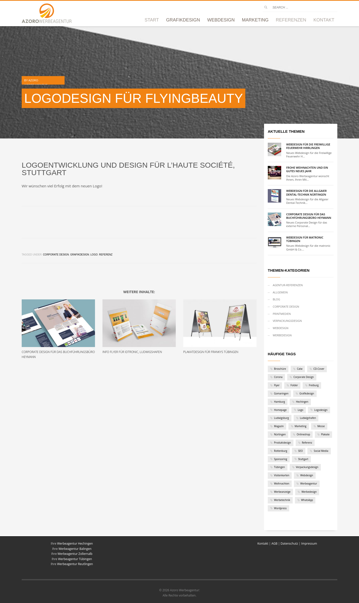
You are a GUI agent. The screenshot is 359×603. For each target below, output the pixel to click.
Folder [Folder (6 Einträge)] (294, 385)
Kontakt (263, 543)
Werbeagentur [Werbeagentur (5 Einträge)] (308, 483)
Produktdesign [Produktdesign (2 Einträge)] (282, 442)
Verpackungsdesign (287, 321)
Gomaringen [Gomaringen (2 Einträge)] (281, 393)
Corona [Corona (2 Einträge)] (278, 377)
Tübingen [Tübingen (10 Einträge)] (279, 467)
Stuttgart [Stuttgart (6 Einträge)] (303, 459)
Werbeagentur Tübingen (75, 559)
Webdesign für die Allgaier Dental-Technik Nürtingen (306, 192)
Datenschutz (289, 543)
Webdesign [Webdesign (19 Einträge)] (306, 475)
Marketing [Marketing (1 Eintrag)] (300, 426)
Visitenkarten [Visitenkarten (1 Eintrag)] (281, 475)
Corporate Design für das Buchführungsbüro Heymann (308, 216)
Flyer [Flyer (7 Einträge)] (276, 385)
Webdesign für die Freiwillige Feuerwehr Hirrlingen (308, 146)
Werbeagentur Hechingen (75, 543)
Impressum (309, 543)
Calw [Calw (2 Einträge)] (299, 368)
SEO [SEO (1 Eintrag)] (300, 451)
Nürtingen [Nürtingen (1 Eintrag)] (280, 434)
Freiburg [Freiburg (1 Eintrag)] (314, 385)
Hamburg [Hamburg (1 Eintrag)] (279, 401)
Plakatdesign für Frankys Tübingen (210, 352)
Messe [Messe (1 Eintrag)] (321, 426)
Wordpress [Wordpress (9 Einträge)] (280, 508)
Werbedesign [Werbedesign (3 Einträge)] (309, 491)
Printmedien (282, 314)
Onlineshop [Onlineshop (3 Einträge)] (303, 434)
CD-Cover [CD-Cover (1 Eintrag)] (318, 368)
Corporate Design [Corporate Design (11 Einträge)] (303, 377)
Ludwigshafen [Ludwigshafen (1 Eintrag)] (308, 418)
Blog (276, 299)
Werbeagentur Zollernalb (75, 554)
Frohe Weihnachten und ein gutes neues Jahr (307, 169)
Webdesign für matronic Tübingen (304, 239)
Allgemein (280, 292)
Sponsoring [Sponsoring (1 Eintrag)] (280, 459)
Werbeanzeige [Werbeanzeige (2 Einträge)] (282, 491)
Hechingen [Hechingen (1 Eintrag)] (302, 401)
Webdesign (280, 328)
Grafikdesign (79, 254)
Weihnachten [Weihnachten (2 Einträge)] (281, 483)
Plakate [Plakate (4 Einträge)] (325, 434)
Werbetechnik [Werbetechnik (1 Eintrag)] (282, 500)
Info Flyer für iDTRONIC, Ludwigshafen (132, 352)
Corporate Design (56, 254)
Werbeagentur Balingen (75, 549)
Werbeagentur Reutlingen (75, 564)
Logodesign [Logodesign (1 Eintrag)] (320, 410)
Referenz (105, 254)
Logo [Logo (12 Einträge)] (300, 410)
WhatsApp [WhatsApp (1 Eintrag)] (307, 500)
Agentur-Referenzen (288, 285)
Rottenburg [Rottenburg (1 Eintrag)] (280, 451)
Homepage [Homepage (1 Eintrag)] (280, 410)
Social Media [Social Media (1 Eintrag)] (321, 451)
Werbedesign (282, 335)
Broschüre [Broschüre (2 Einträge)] (280, 368)
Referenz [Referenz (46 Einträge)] (307, 442)
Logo (94, 254)
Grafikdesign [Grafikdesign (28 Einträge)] (306, 393)
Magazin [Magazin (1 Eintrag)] (279, 426)
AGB (274, 543)
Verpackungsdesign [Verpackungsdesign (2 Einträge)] (307, 467)
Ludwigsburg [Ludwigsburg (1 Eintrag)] (281, 418)
